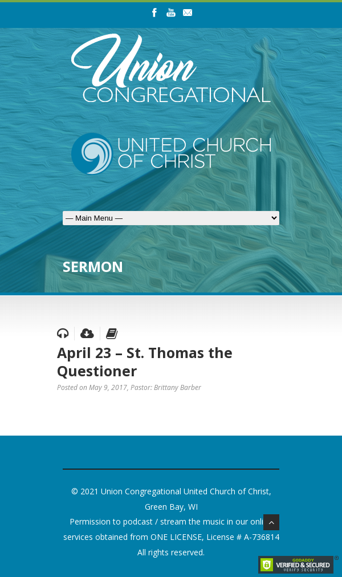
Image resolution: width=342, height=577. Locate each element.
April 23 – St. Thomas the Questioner (145, 362)
